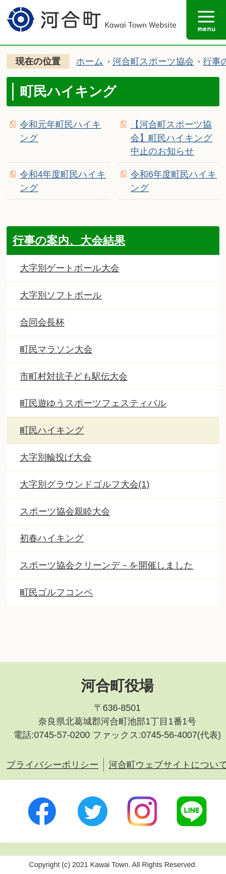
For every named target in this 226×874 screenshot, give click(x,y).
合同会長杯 (42, 322)
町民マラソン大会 (56, 349)
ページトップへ (194, 647)
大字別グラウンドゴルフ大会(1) (84, 484)
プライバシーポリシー (52, 764)
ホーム (89, 61)
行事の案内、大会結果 (69, 240)
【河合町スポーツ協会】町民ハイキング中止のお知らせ (171, 138)
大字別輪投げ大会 (56, 457)
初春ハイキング (52, 538)
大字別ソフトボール (61, 295)
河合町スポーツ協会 (153, 61)
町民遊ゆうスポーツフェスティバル (93, 403)
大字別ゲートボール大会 (69, 268)
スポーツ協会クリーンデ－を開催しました (106, 565)
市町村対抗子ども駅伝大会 (74, 376)
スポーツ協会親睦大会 (65, 511)
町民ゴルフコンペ (56, 592)
